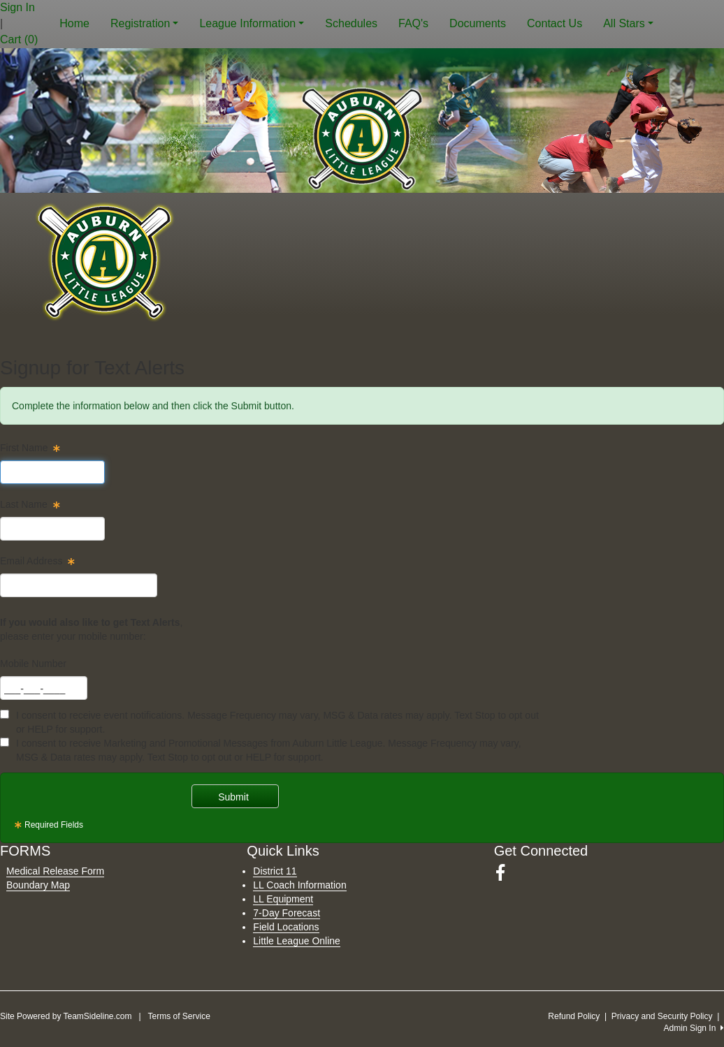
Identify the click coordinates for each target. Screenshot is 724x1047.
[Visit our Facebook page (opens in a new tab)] (505, 873)
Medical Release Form (55, 871)
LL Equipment (283, 899)
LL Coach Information (299, 885)
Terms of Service (178, 1016)
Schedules (351, 23)
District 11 (274, 871)
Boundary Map (38, 885)
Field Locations (286, 926)
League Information (251, 23)
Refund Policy (574, 1016)
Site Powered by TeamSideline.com (66, 1016)
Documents (477, 23)
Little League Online (296, 940)
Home (74, 23)
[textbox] (52, 472)
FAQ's (413, 23)
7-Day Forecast (286, 912)
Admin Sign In (694, 1028)
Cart (19, 39)
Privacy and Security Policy (662, 1016)
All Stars (628, 23)
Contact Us (554, 23)
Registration (144, 23)
